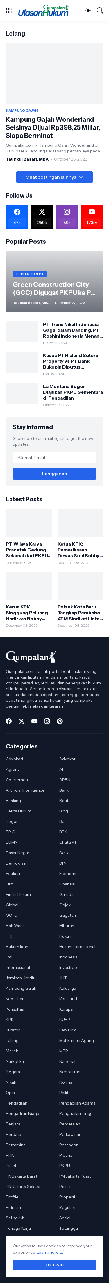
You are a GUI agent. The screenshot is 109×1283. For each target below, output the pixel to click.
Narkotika (15, 1061)
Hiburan (66, 925)
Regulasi (67, 1207)
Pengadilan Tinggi (76, 1113)
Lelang (12, 1040)
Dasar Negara (19, 852)
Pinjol (11, 1165)
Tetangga (68, 1228)
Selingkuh (15, 1217)
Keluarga (67, 988)
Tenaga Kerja (18, 1228)
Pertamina (16, 1144)
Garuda (66, 894)
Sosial (64, 1217)
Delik (64, 852)
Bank (64, 790)
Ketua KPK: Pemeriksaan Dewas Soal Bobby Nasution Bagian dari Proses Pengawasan (79, 550)
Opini (11, 1092)
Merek (12, 1051)
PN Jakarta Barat (21, 1176)
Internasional (18, 967)
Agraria (13, 769)
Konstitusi (68, 998)
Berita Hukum (18, 811)
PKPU (64, 1165)
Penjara (13, 1124)
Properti (67, 1197)
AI (61, 769)
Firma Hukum (18, 894)
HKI (9, 936)
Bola (63, 821)
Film (10, 884)
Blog (63, 811)
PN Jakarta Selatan (24, 1186)
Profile (12, 1197)
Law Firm (67, 1030)
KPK (10, 1019)
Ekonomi (67, 873)
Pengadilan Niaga (22, 1113)
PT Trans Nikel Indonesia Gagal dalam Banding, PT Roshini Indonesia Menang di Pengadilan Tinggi (73, 330)
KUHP (64, 1019)
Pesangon (68, 1144)
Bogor (12, 821)
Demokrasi (16, 863)
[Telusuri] (100, 10)
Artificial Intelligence (25, 790)
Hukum (66, 936)
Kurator (13, 1030)
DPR (63, 863)
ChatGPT (68, 842)
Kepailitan (15, 998)
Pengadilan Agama (77, 1103)
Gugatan (67, 915)
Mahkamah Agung (76, 1040)
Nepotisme (70, 1071)
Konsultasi (15, 1009)
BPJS (10, 831)
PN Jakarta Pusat (75, 1176)
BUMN (12, 842)
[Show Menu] (9, 10)
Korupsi (66, 1009)
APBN (64, 779)
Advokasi (14, 758)
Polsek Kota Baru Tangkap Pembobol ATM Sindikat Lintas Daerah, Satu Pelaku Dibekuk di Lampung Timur (80, 613)
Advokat (67, 758)
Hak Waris (15, 925)
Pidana (65, 1155)
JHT (63, 978)
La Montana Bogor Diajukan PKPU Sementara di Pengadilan (73, 392)
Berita (65, 800)
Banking (13, 800)
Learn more (48, 1252)
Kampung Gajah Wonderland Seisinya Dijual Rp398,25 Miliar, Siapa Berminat (53, 128)
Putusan (13, 1207)
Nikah (11, 1082)
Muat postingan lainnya (51, 177)
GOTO (11, 915)
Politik (65, 1186)
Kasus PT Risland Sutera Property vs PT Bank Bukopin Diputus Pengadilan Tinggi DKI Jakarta (70, 361)
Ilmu (10, 957)
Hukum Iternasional (77, 946)
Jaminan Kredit (20, 978)
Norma (65, 1082)
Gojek (65, 904)
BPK (63, 831)
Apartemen (17, 779)
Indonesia (68, 957)
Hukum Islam (18, 946)
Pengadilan (16, 1103)
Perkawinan (70, 1134)
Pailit (63, 1092)
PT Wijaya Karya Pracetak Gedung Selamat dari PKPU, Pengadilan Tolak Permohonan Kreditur (27, 550)
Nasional (67, 1061)
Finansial (67, 884)
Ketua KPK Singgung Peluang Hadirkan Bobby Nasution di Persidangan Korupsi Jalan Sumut (27, 613)
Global (12, 904)
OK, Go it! (55, 1265)
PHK (10, 1155)
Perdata (13, 1134)
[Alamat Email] (54, 457)
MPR (63, 1051)
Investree (68, 967)
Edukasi (13, 873)
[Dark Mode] (88, 10)
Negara (13, 1071)
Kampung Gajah (21, 988)
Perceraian (69, 1124)
